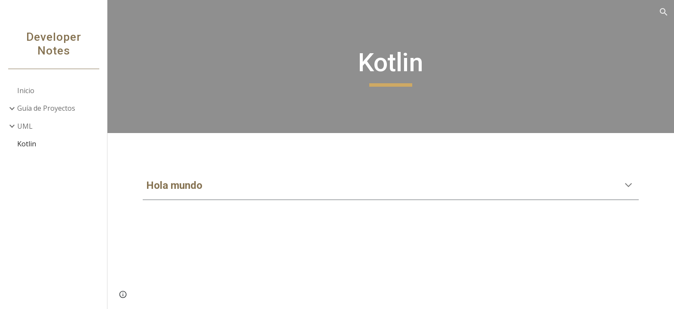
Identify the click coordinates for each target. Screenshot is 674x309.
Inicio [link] (25, 90)
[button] (663, 12)
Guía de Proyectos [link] (46, 108)
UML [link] (25, 126)
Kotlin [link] (26, 143)
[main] (390, 66)
